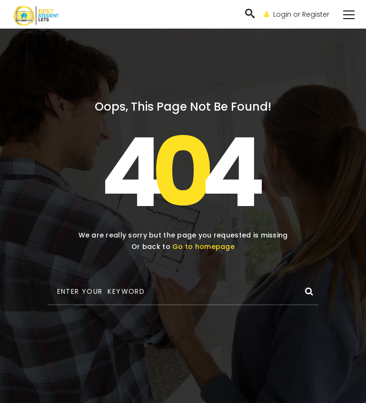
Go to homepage (203, 246)
